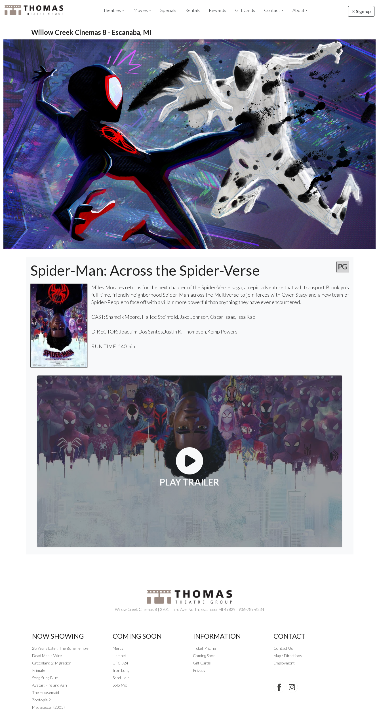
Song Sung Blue (45, 677)
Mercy (118, 648)
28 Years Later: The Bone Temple (60, 648)
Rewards (217, 10)
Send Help (121, 677)
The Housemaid (45, 692)
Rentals (192, 10)
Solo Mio (120, 685)
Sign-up (361, 11)
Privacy (199, 670)
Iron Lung (121, 670)
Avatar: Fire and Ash (49, 685)
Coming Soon (204, 655)
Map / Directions (287, 655)
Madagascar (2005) (48, 707)
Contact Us (283, 648)
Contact (272, 10)
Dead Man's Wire (47, 655)
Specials (168, 10)
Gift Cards (245, 10)
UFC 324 (120, 663)
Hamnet (119, 655)
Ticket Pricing (204, 648)
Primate (38, 670)
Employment (284, 663)
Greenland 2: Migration (51, 663)
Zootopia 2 (41, 699)
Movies (140, 10)
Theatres (112, 10)
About (298, 10)
